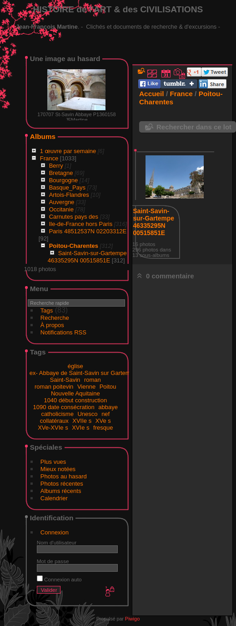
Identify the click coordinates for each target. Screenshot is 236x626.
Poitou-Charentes (73, 245)
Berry (56, 165)
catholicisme (57, 413)
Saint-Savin (65, 379)
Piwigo (132, 618)
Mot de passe (53, 561)
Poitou (108, 386)
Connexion (54, 532)
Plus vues (53, 461)
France (49, 158)
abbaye (108, 407)
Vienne (86, 386)
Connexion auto (59, 579)
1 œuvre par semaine (68, 151)
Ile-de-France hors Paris (80, 224)
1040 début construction (75, 400)
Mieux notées (57, 469)
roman (92, 379)
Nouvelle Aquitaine (75, 393)
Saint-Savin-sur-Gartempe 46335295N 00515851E (87, 257)
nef (105, 413)
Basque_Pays (67, 187)
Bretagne (61, 172)
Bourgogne (63, 180)
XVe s (103, 420)
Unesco (87, 413)
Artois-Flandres (69, 194)
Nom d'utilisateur (56, 542)
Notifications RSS (63, 332)
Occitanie (61, 209)
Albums (42, 136)
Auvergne (62, 202)
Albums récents (60, 490)
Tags (46, 310)
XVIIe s (81, 420)
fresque (103, 427)
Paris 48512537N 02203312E (88, 231)
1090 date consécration (64, 407)
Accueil (151, 93)
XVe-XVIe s (53, 427)
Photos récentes (61, 483)
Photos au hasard (63, 476)
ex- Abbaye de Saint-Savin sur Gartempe (83, 372)
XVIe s (80, 427)
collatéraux (54, 420)
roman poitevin (54, 386)
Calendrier (54, 498)
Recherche (54, 317)
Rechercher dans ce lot (193, 127)
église (75, 366)
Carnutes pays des (73, 216)
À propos (52, 325)
